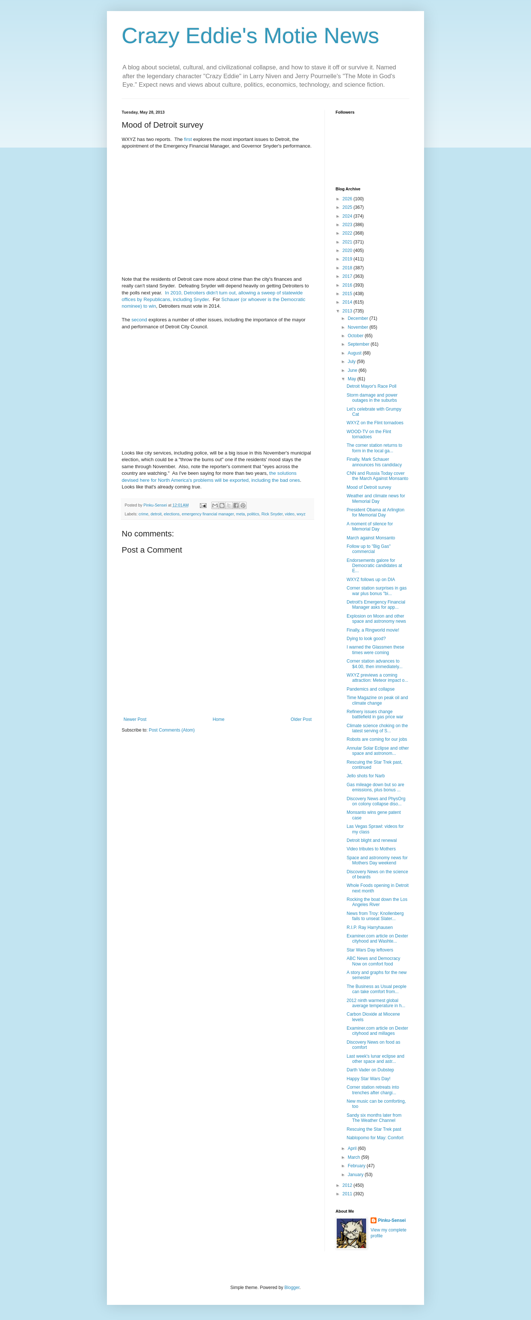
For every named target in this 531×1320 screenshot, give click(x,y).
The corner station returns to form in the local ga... (374, 448)
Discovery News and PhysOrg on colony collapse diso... (376, 801)
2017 (348, 276)
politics (253, 514)
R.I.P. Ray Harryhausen (370, 927)
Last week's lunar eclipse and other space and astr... (375, 1059)
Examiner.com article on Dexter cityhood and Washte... (377, 938)
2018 (348, 267)
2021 (348, 242)
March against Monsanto (371, 537)
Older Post (301, 719)
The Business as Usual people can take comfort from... (376, 989)
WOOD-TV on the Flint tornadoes (369, 434)
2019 (348, 259)
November (358, 327)
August (355, 353)
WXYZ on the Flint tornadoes (375, 422)
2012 (348, 1185)
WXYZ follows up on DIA (371, 579)
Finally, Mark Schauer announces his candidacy (374, 462)
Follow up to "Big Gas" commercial (369, 549)
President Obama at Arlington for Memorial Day (376, 512)
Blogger (291, 1287)
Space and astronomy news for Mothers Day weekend (377, 860)
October (356, 335)
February (357, 1165)
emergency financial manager (208, 514)
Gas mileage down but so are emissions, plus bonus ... (375, 787)
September (359, 344)
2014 (348, 302)
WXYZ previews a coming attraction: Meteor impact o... (377, 678)
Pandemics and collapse (371, 689)
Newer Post (135, 719)
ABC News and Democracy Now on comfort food (373, 961)
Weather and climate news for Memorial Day (376, 498)
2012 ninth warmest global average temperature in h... (376, 1003)
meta (240, 514)
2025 (348, 207)
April (353, 1148)
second (139, 319)
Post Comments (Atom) (172, 730)
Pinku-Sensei (392, 1220)
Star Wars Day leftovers (370, 950)
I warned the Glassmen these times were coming (375, 650)
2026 (348, 198)
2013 (348, 311)
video (290, 514)
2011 (348, 1193)
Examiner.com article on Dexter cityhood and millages (377, 1031)
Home (219, 719)
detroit (156, 514)
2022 (348, 233)
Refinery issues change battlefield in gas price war (375, 714)
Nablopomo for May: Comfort (375, 1137)
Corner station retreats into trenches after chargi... (373, 1090)
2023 (348, 224)
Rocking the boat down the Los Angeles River (377, 902)
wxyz (300, 514)
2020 (348, 250)
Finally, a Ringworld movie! (373, 630)
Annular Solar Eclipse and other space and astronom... (378, 751)
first (188, 139)
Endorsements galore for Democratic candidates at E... (374, 566)
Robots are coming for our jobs (377, 739)
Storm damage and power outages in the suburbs (372, 398)
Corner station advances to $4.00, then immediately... (375, 664)
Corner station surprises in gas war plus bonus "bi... (377, 590)
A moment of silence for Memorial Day (370, 526)
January (356, 1174)
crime (143, 514)
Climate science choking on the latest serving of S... (377, 728)
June (353, 370)
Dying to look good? (366, 638)
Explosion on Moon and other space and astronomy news (376, 619)
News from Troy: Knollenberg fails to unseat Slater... (375, 916)
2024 (348, 216)
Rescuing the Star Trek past (374, 1129)
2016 (348, 285)
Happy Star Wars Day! (369, 1078)
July (352, 361)
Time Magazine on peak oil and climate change (377, 700)
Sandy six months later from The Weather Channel (374, 1118)
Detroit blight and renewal (372, 840)
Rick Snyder (272, 514)
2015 (348, 293)
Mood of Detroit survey (369, 487)
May (352, 378)
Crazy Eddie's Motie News (250, 35)
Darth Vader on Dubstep (370, 1069)
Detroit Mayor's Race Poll (371, 386)
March (354, 1157)
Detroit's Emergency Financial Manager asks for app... (376, 604)
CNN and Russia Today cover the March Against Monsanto (377, 476)
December (358, 318)
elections (172, 514)
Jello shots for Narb (366, 775)
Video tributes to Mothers (371, 848)
